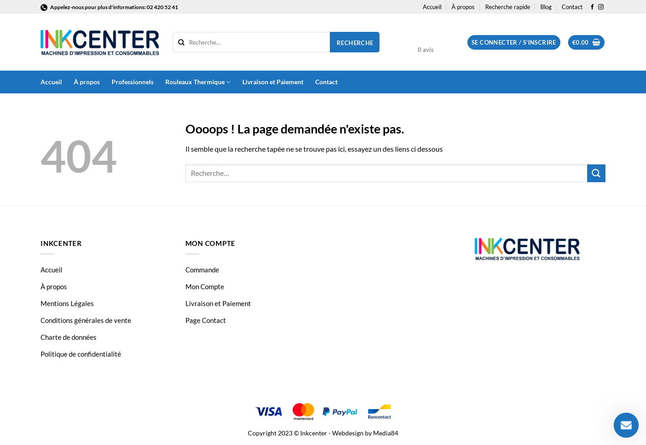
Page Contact (205, 320)
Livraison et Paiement (272, 82)
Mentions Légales (67, 303)
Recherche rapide (507, 6)
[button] (513, 42)
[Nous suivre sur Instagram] (601, 7)
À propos (463, 6)
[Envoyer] (596, 173)
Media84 (385, 433)
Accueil (432, 6)
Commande (202, 270)
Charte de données (69, 337)
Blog (546, 6)
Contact (572, 6)
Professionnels (133, 82)
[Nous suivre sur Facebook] (592, 7)
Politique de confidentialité (81, 354)
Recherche (355, 42)
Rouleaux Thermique (198, 82)
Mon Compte (204, 286)
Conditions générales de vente (86, 320)
